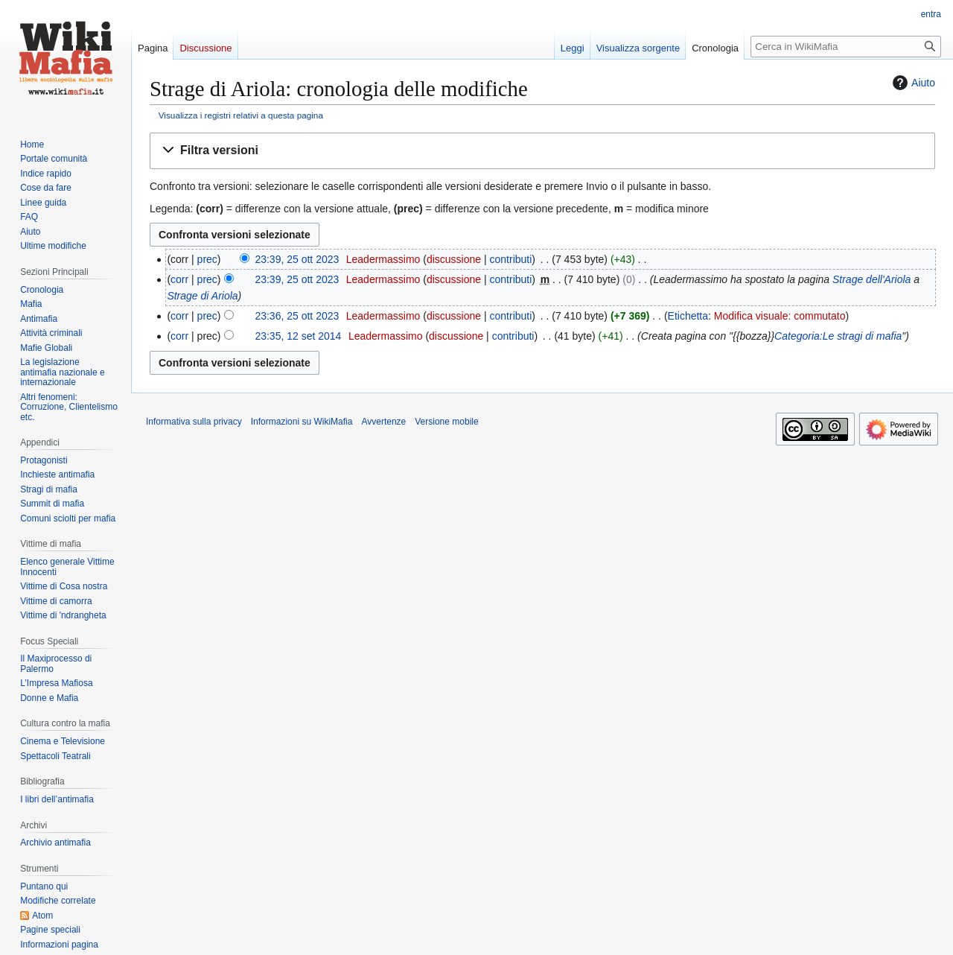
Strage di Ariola (202, 296)
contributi (511, 259)
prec (207, 259)
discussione (454, 259)
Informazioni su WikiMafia (302, 421)
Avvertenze (383, 421)
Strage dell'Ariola (871, 279)
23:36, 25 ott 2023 (297, 316)
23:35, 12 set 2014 (298, 336)
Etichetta (688, 316)
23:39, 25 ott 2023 (297, 259)
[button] (542, 150)
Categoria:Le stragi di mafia (838, 336)
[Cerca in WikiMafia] (845, 46)
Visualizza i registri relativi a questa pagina (241, 115)
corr (179, 279)
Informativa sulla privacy (194, 421)
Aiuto (912, 82)
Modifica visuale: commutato (780, 316)
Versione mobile (446, 421)
